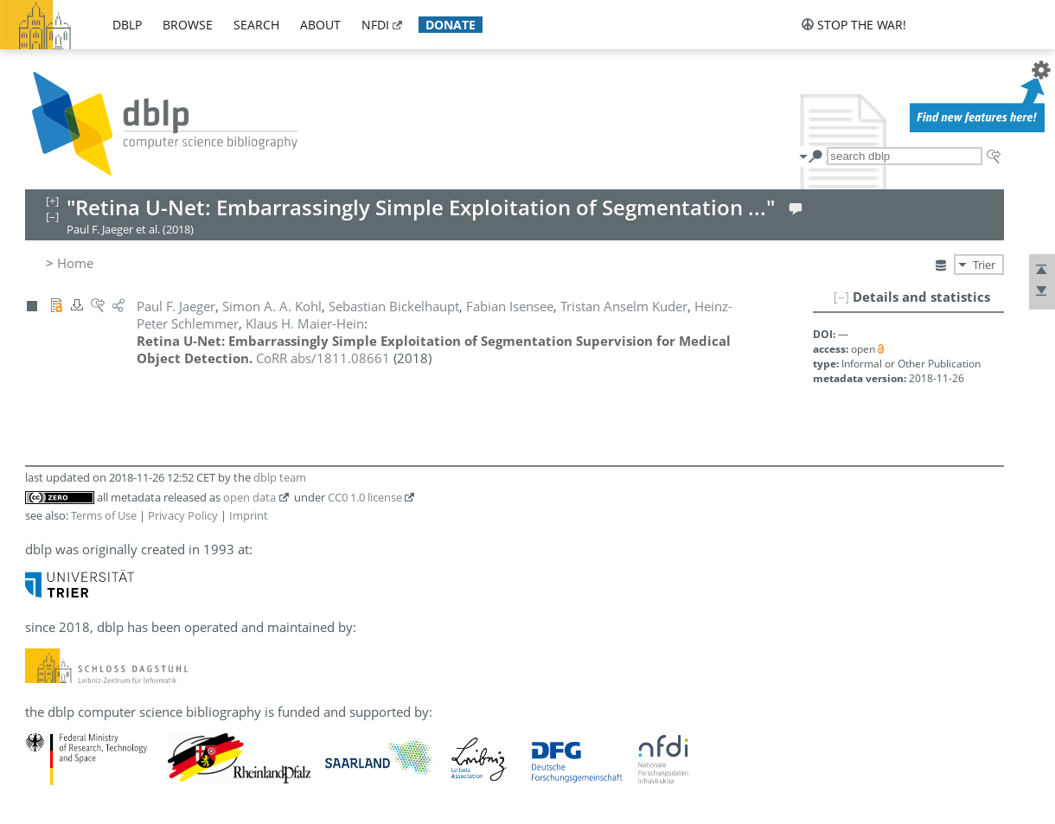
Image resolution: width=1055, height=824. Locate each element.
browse (188, 24)
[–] (841, 296)
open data (249, 497)
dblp (127, 24)
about (320, 24)
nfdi (375, 24)
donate (450, 24)
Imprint (248, 515)
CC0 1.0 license (365, 497)
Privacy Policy (183, 515)
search (256, 24)
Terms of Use (104, 515)
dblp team (279, 477)
